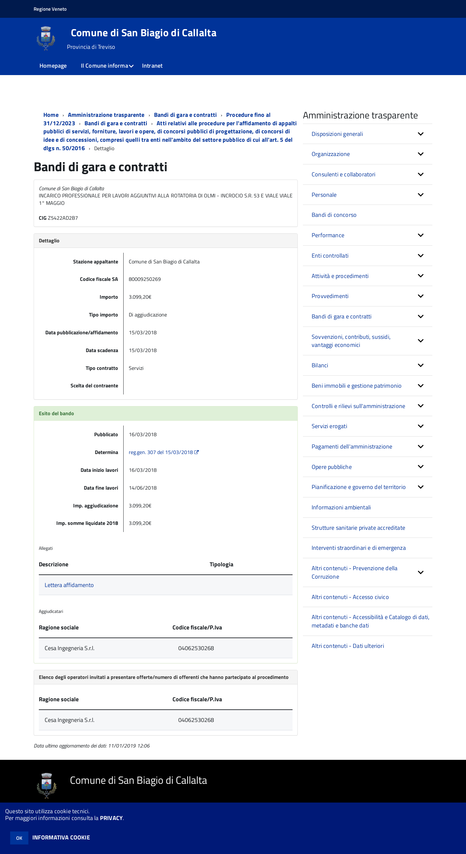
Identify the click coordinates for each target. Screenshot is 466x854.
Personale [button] (324, 194)
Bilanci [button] (320, 365)
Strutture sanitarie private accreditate (358, 527)
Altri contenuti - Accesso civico (350, 597)
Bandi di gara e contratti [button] (342, 316)
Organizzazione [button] (331, 154)
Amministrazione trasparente (106, 114)
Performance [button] (328, 235)
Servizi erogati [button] (329, 426)
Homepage (53, 65)
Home (51, 114)
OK (19, 838)
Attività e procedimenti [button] (340, 276)
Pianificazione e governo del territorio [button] (359, 486)
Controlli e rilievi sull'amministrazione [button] (358, 406)
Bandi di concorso (334, 214)
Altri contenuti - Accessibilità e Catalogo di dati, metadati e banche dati (370, 621)
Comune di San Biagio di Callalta (143, 32)
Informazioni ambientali (341, 507)
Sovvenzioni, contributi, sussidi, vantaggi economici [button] (351, 340)
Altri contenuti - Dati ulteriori (348, 645)
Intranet (152, 65)
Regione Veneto (50, 9)
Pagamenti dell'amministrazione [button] (352, 446)
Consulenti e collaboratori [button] (344, 174)
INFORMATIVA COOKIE (61, 837)
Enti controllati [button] (330, 255)
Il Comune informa (104, 65)
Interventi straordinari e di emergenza (359, 547)
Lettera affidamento (69, 585)
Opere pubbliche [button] (332, 466)
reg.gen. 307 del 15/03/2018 (164, 452)
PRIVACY (111, 818)
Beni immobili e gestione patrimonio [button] (357, 385)
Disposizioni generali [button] (337, 133)
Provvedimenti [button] (330, 296)
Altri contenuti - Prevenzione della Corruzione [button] (354, 572)
